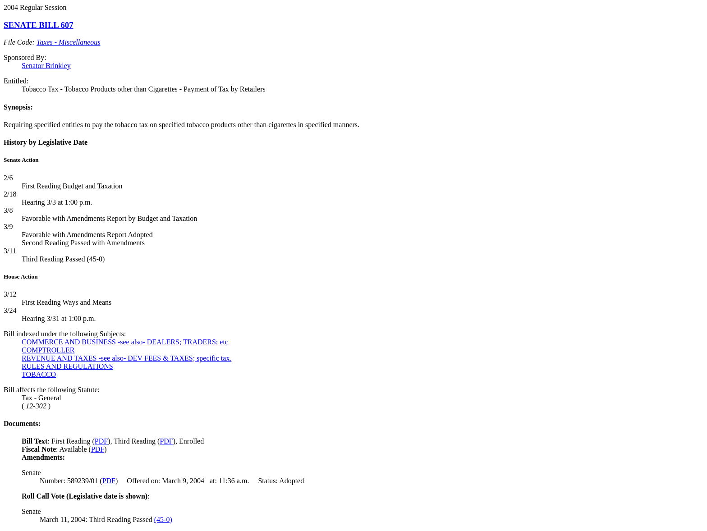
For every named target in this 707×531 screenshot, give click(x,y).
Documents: (22, 423)
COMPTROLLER (48, 350)
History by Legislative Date (45, 142)
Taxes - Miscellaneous (69, 42)
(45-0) (163, 519)
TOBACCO (39, 374)
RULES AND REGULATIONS (67, 366)
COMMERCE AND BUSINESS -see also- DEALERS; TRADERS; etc (125, 342)
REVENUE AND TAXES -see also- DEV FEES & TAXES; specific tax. (126, 358)
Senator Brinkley (46, 65)
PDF (101, 441)
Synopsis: (18, 107)
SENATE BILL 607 (38, 25)
